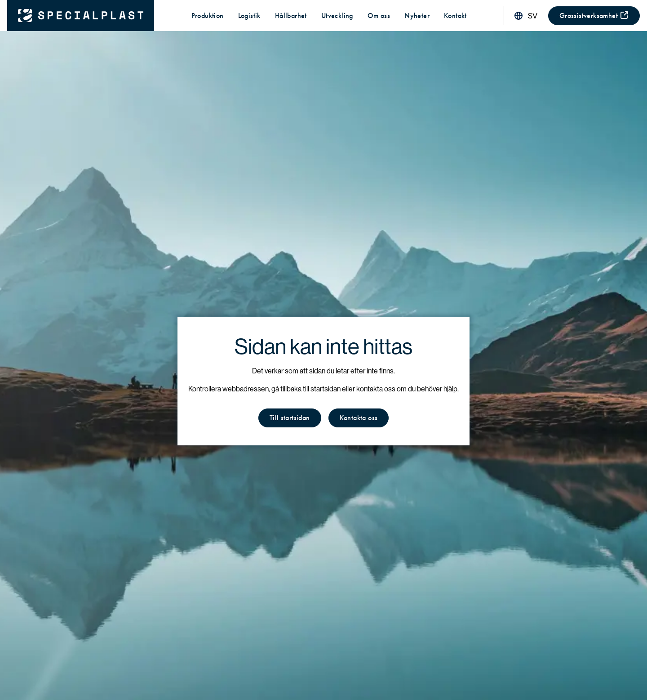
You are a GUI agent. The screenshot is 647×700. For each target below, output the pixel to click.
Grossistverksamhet (594, 15)
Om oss (379, 15)
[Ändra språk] (525, 15)
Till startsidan (290, 417)
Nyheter (417, 15)
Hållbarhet (291, 15)
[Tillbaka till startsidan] (80, 15)
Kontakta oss (359, 417)
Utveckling (337, 15)
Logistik (249, 15)
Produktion (207, 15)
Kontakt (455, 15)
